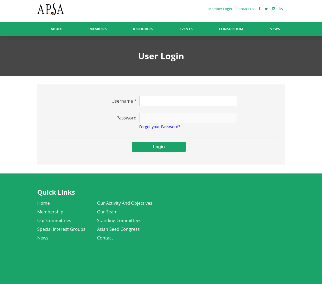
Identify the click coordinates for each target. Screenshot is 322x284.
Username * (124, 101)
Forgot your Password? (159, 126)
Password (126, 118)
